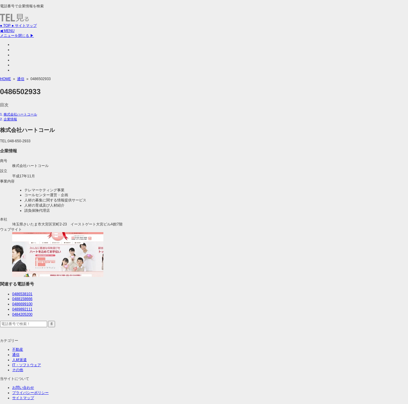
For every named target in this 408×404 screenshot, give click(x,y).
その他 (17, 370)
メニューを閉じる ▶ (17, 36)
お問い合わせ (23, 387)
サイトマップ (23, 398)
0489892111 (22, 309)
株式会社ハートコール (20, 114)
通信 (15, 355)
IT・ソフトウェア (26, 365)
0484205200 (22, 314)
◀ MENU (7, 31)
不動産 (17, 349)
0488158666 (22, 299)
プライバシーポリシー (30, 393)
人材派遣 (19, 360)
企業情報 (10, 119)
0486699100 (22, 304)
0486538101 (22, 294)
